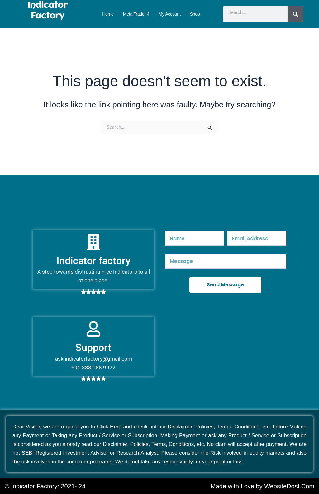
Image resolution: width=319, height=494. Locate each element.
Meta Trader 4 (136, 14)
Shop (195, 14)
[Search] (295, 14)
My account (169, 14)
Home (108, 14)
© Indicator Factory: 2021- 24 (45, 486)
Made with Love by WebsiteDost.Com (262, 486)
